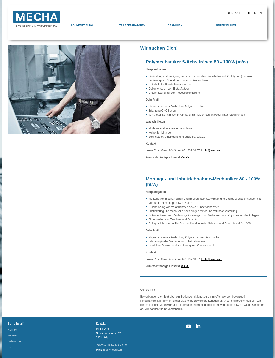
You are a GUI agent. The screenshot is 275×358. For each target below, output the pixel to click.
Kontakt (234, 13)
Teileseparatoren (132, 25)
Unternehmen (226, 25)
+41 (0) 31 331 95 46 (114, 344)
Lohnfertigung (82, 25)
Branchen (175, 25)
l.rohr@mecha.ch (211, 150)
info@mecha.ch (112, 349)
